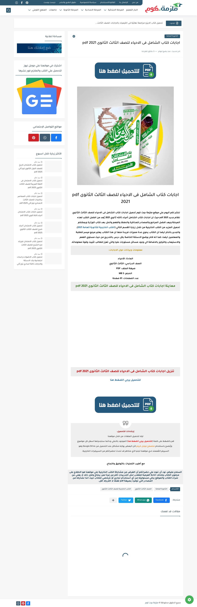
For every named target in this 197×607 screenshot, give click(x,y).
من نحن (135, 3)
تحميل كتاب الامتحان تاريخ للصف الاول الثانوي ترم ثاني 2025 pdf (30, 168)
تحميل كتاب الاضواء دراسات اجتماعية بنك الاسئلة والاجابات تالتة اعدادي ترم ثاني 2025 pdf (29, 261)
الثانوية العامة (172, 36)
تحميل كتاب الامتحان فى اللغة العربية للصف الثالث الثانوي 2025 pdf (30, 184)
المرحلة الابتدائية (116, 10)
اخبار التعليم (132, 10)
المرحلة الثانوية (71, 10)
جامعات (53, 10)
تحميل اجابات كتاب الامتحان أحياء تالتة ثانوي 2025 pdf (30, 214)
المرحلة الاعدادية (93, 10)
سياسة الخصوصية (88, 3)
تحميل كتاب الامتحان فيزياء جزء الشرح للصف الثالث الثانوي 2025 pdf (30, 245)
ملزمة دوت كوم (151, 603)
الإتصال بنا (123, 3)
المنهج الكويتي (39, 10)
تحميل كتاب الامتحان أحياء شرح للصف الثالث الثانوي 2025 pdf (30, 229)
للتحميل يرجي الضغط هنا (125, 380)
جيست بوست (49, 3)
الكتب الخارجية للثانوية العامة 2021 (96, 227)
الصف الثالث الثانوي (143, 489)
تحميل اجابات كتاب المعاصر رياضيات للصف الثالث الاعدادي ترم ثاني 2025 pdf (30, 200)
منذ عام (37, 162)
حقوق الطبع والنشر (67, 3)
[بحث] (8, 10)
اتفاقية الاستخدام (107, 3)
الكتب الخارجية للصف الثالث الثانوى (116, 489)
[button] (161, 500)
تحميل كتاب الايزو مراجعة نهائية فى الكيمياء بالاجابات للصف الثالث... (129, 23)
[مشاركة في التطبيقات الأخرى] (113, 500)
